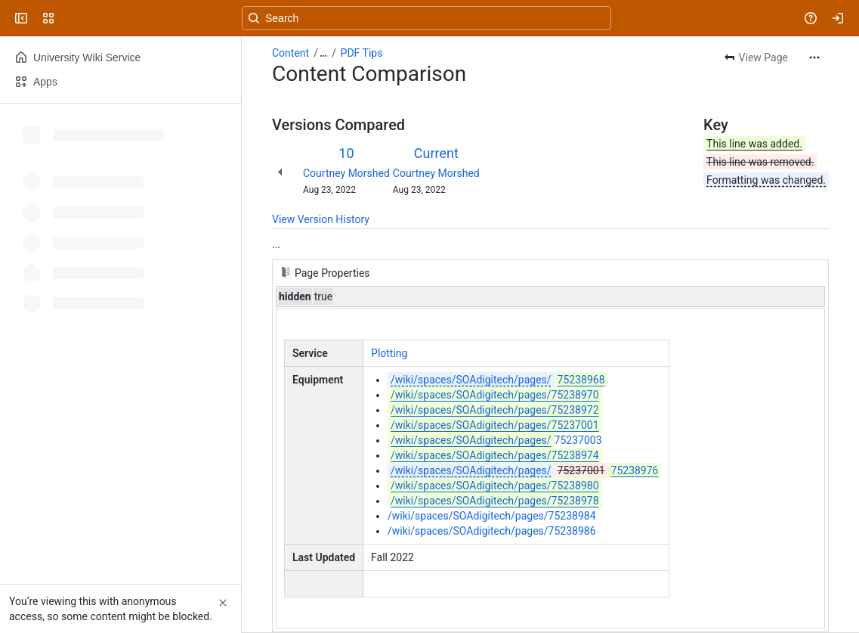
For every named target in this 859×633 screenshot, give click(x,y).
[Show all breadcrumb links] (323, 53)
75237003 (494, 440)
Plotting (389, 353)
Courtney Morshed (346, 173)
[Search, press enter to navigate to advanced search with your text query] (426, 18)
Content (290, 53)
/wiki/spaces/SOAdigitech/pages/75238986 (491, 531)
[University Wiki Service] (69, 18)
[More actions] (814, 57)
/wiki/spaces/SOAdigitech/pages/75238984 (491, 516)
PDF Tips (362, 53)
